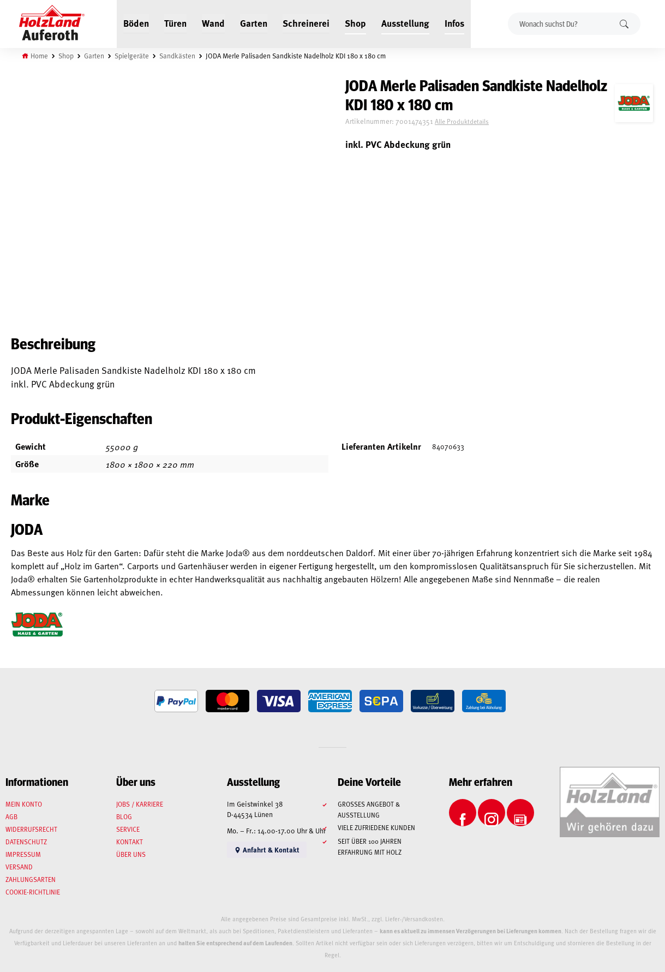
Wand (213, 22)
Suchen (624, 24)
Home (39, 56)
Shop (355, 22)
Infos (454, 22)
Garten (253, 22)
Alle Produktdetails (462, 121)
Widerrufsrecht (31, 829)
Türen (175, 22)
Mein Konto (23, 804)
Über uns (131, 854)
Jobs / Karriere (139, 804)
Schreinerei (306, 22)
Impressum (23, 854)
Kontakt (129, 841)
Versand (19, 866)
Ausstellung (405, 22)
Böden (136, 22)
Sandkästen (177, 56)
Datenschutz (26, 841)
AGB (11, 816)
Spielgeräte (132, 56)
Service (128, 829)
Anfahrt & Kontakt (266, 849)
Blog (124, 816)
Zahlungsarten (30, 879)
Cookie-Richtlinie (32, 891)
